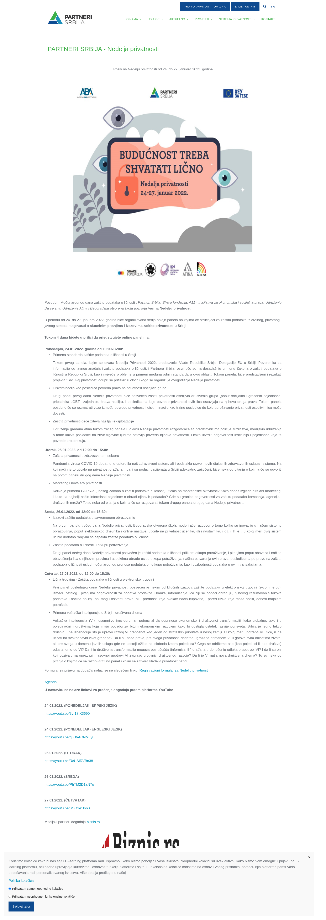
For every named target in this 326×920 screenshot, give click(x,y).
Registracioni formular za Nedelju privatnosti (174, 670)
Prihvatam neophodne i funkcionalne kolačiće (42, 896)
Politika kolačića (21, 881)
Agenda (50, 682)
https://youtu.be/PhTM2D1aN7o (69, 785)
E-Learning (245, 6)
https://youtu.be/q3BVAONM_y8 (69, 737)
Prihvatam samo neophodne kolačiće (36, 888)
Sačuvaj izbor (21, 906)
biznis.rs (93, 822)
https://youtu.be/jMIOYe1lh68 (67, 808)
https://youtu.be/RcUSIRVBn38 (68, 761)
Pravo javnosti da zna (205, 6)
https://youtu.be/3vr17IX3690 (67, 714)
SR (273, 6)
